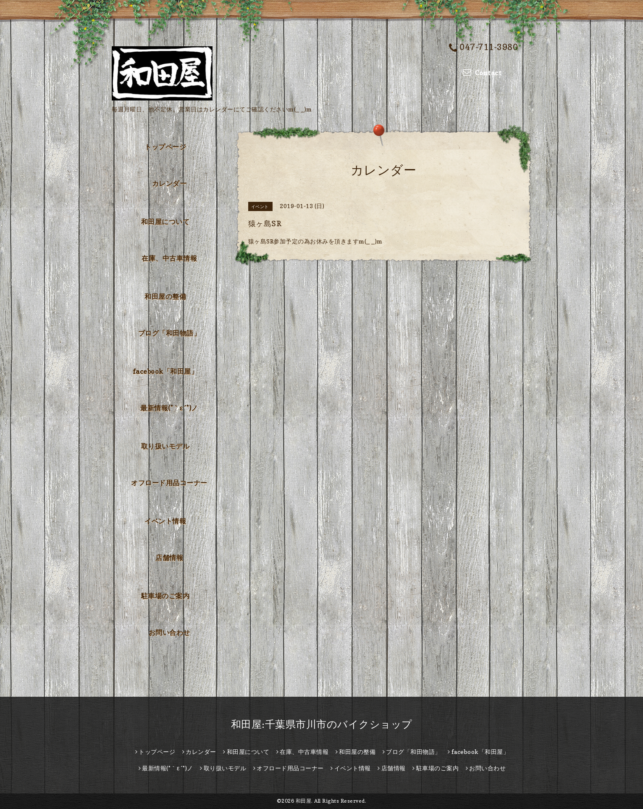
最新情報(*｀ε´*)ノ (169, 408)
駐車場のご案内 (165, 596)
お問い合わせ (169, 632)
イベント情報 (165, 521)
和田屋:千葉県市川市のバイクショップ (321, 724)
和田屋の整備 (165, 296)
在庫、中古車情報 (169, 258)
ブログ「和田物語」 (169, 333)
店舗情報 (169, 557)
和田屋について (165, 221)
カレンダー (169, 183)
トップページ (165, 147)
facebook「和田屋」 (165, 371)
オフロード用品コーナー (169, 483)
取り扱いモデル (165, 446)
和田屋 (304, 801)
